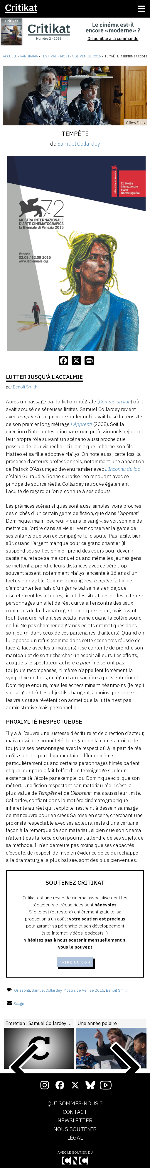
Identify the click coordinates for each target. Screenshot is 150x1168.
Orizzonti (22, 990)
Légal (75, 1138)
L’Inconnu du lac (122, 469)
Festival (49, 56)
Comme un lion (115, 401)
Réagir (15, 1003)
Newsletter (75, 1120)
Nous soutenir (75, 1129)
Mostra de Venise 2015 (80, 56)
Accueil (10, 56)
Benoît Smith (117, 990)
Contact (75, 1112)
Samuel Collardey (79, 143)
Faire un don (75, 962)
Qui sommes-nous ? (75, 1103)
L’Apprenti (81, 424)
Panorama (29, 56)
